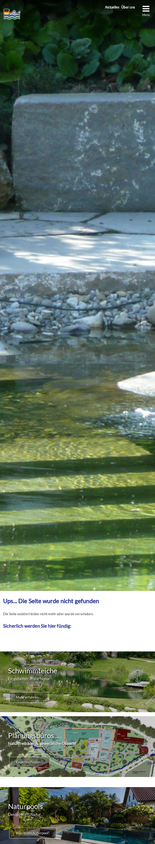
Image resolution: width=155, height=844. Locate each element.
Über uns (128, 7)
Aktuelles (112, 7)
